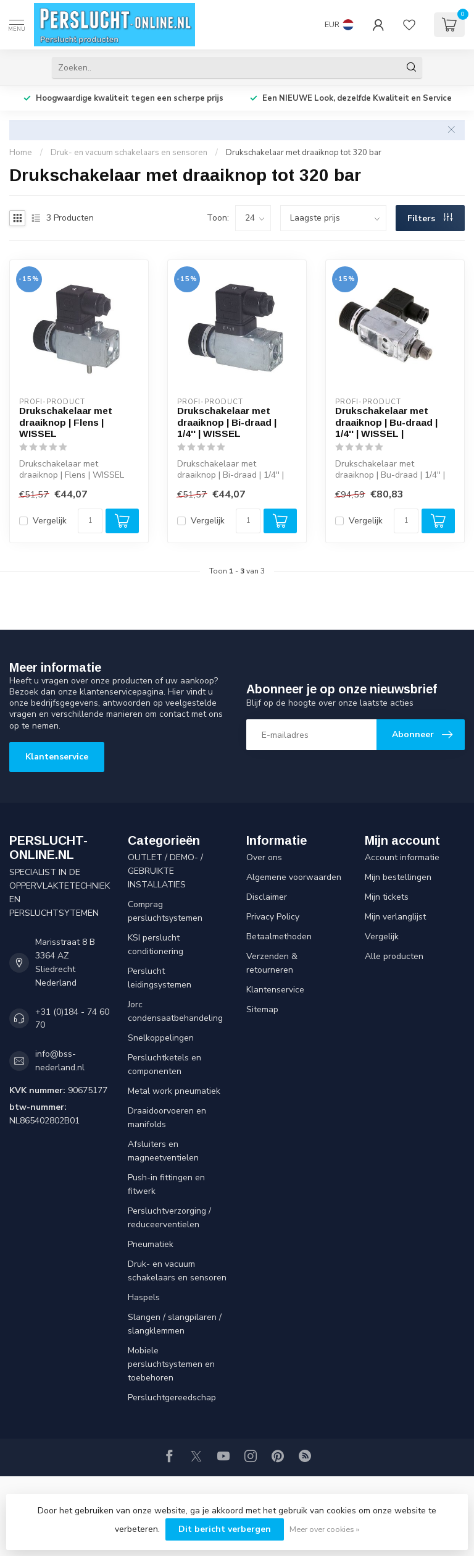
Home (20, 152)
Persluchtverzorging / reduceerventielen (169, 1217)
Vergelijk (50, 520)
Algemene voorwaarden (293, 877)
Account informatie (402, 857)
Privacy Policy (272, 917)
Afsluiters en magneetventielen (163, 1151)
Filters (429, 218)
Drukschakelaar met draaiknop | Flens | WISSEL (65, 422)
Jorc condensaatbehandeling (175, 1011)
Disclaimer (266, 897)
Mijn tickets (387, 897)
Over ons (264, 857)
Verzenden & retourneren (271, 963)
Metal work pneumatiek (174, 1091)
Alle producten (394, 956)
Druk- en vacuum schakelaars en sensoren (129, 152)
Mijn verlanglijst (395, 917)
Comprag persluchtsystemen (165, 911)
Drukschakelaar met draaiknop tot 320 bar (303, 152)
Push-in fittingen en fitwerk (166, 1184)
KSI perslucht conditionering (155, 944)
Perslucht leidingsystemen (159, 978)
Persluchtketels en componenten (164, 1064)
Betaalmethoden (279, 936)
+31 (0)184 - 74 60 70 (72, 1018)
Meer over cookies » (324, 1529)
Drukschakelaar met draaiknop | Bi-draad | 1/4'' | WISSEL (226, 422)
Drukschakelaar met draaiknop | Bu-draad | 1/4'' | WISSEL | (386, 422)
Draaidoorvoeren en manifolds (167, 1117)
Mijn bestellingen (398, 877)
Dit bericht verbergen (224, 1529)
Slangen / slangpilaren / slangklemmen (175, 1324)
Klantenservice (56, 757)
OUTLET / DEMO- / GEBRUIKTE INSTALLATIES (165, 871)
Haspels (144, 1297)
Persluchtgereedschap (172, 1397)
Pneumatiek (150, 1244)
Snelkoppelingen (161, 1038)
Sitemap (262, 1009)
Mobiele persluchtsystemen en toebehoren (171, 1364)
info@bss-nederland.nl (60, 1060)
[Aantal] (90, 521)
